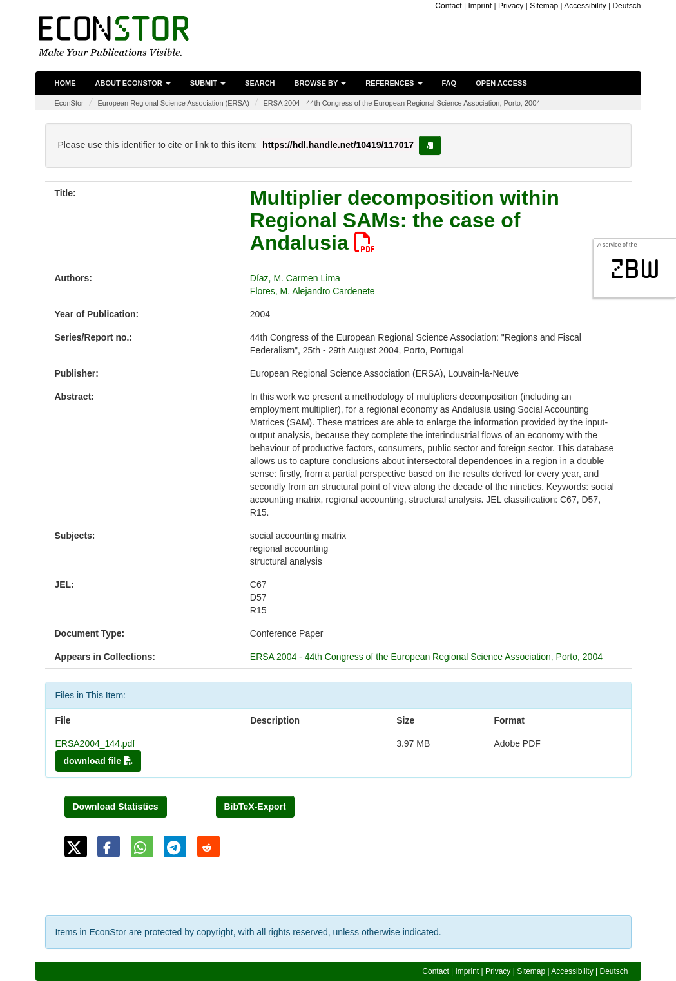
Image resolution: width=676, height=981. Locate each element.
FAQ (449, 83)
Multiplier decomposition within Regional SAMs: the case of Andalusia (404, 220)
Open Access (501, 83)
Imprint (480, 5)
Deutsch (626, 5)
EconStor (69, 103)
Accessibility (585, 5)
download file (98, 761)
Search (260, 83)
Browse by (321, 83)
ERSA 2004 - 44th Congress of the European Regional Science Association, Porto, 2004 (402, 103)
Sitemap (544, 5)
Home (65, 83)
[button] (75, 846)
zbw (635, 269)
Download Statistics (116, 806)
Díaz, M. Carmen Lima (295, 278)
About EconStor (133, 83)
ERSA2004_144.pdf (95, 743)
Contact (448, 5)
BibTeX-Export (255, 806)
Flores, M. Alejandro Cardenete (312, 291)
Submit (208, 83)
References (393, 83)
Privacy (510, 5)
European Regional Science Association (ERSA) (173, 103)
